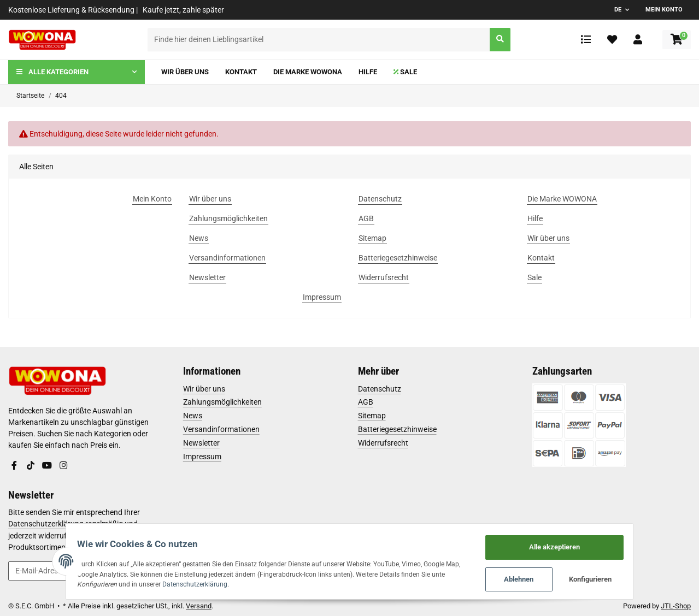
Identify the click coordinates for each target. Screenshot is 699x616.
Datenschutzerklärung (181, 582)
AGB (365, 402)
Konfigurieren (609, 578)
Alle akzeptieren (573, 544)
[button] (637, 39)
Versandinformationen (221, 429)
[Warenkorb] (676, 39)
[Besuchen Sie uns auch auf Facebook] (14, 465)
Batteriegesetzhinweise (397, 429)
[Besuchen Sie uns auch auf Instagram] (63, 465)
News (192, 415)
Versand (199, 606)
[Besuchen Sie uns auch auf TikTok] (31, 465)
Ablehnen (537, 578)
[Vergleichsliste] (586, 39)
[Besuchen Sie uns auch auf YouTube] (47, 465)
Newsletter (201, 443)
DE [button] (617, 9)
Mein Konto (664, 9)
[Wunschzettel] (612, 39)
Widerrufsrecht (383, 443)
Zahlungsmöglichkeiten (222, 402)
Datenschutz (379, 388)
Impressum (202, 456)
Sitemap (372, 415)
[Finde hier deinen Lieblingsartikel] (319, 39)
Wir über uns (204, 388)
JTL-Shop (676, 606)
